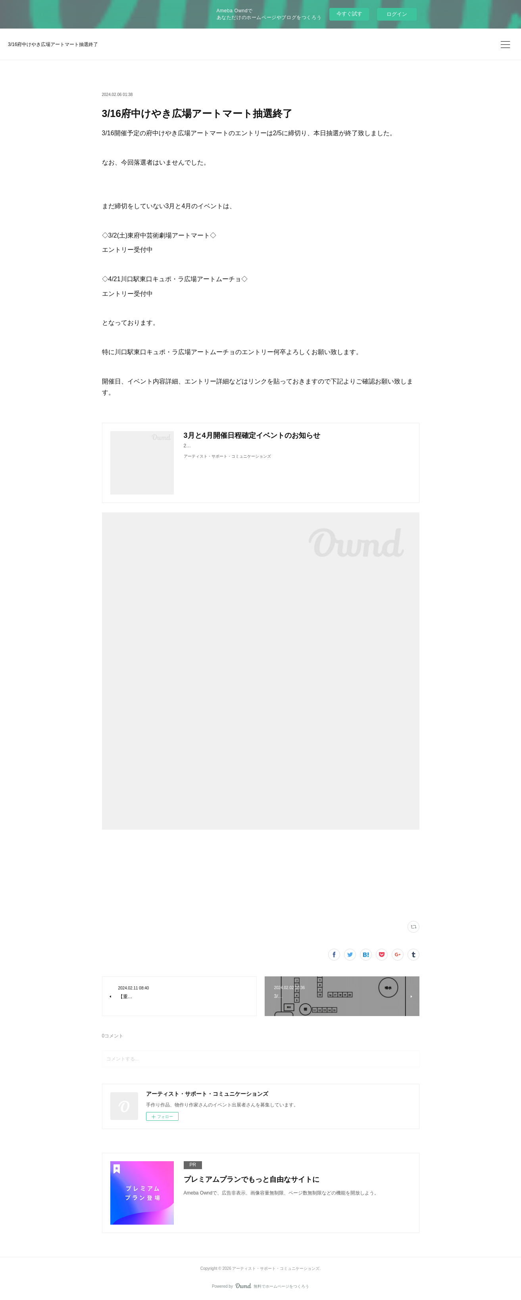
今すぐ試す (349, 14)
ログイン (396, 14)
